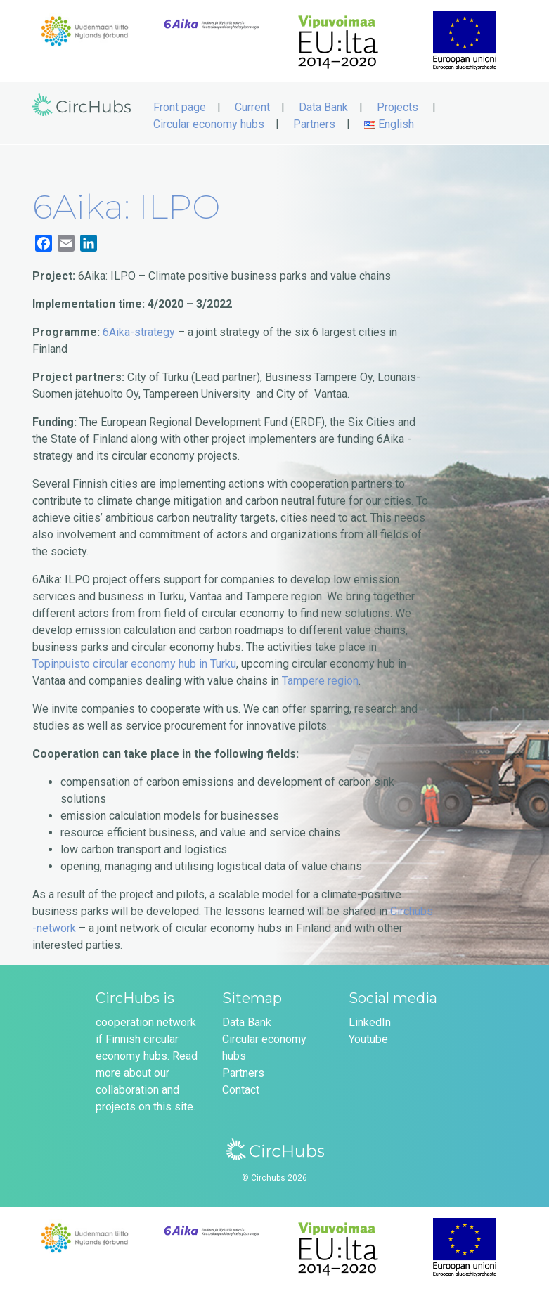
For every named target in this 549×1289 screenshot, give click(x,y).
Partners (314, 124)
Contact (240, 1089)
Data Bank (323, 107)
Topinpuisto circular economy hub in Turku (134, 664)
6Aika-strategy (139, 332)
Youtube (368, 1039)
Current (252, 107)
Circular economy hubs (208, 124)
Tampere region (320, 680)
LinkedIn (370, 1022)
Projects (397, 107)
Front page (179, 107)
